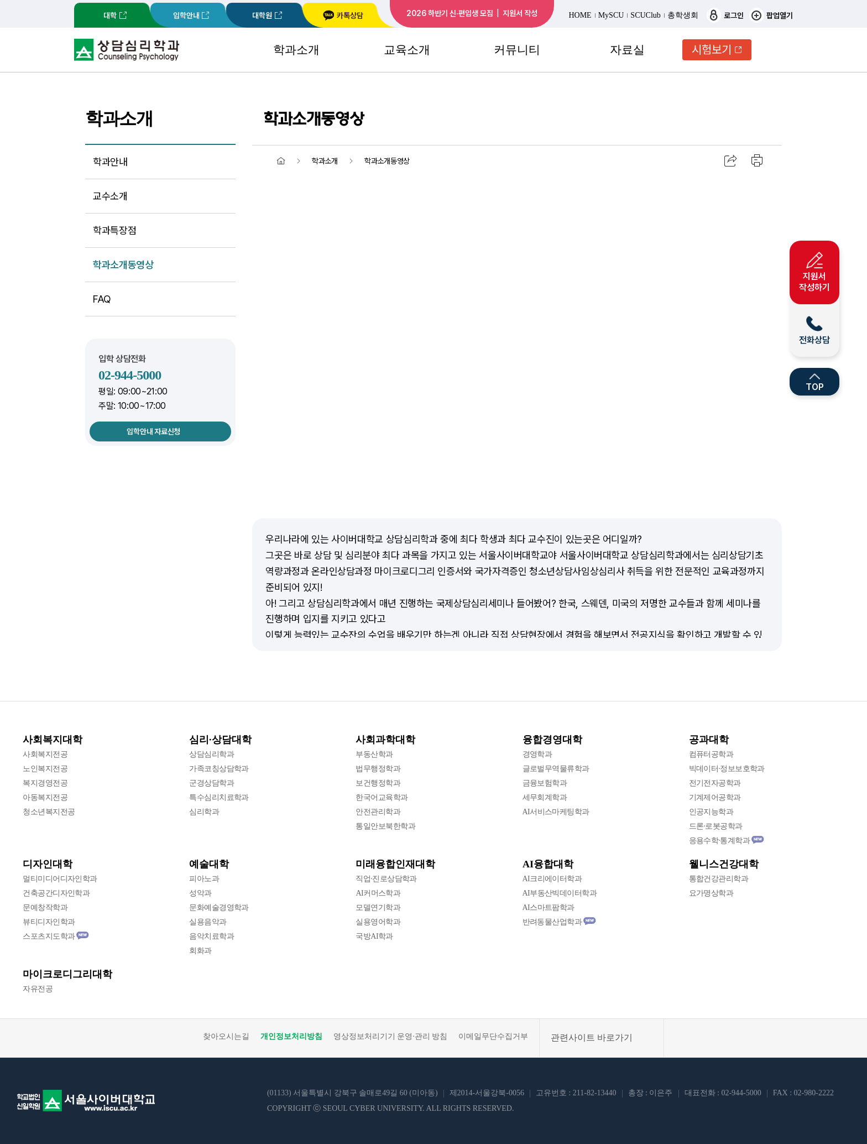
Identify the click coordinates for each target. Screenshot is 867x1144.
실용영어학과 (378, 922)
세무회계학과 (545, 797)
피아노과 (204, 879)
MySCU (611, 15)
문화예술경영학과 (219, 907)
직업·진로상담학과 (386, 879)
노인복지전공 (45, 769)
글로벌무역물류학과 (556, 769)
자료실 (627, 49)
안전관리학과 (378, 812)
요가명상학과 (711, 893)
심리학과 (204, 812)
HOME (579, 15)
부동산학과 (374, 754)
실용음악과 (207, 922)
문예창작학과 (45, 907)
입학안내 (186, 15)
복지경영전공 (45, 783)
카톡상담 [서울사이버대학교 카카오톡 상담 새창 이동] (343, 15)
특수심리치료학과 (219, 797)
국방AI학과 (374, 936)
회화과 (200, 951)
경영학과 (537, 754)
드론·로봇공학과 (716, 826)
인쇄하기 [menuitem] (757, 161)
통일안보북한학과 (385, 826)
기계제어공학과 (715, 797)
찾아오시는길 (226, 1036)
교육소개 (407, 49)
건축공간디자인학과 (56, 893)
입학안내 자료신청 (153, 431)
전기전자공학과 (715, 783)
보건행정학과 (378, 783)
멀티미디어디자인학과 (60, 879)
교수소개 (110, 196)
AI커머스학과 (378, 893)
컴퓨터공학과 (711, 754)
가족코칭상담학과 (219, 769)
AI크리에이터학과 (552, 879)
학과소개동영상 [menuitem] (387, 161)
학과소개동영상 (123, 265)
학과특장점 (114, 230)
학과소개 (296, 49)
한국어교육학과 (382, 797)
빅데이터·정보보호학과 (727, 769)
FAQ (102, 299)
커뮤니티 (517, 49)
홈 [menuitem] (280, 161)
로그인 (725, 15)
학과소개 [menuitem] (325, 161)
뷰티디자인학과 (49, 922)
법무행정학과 (378, 769)
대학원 (262, 15)
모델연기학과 (378, 907)
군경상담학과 (211, 783)
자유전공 (38, 989)
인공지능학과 (711, 812)
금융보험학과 (545, 783)
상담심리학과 (211, 754)
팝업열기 (771, 15)
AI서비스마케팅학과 (556, 812)
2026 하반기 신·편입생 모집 (449, 13)
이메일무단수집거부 (493, 1036)
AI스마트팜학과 (548, 907)
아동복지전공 (45, 797)
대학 (110, 15)
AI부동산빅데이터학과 (560, 893)
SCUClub (645, 15)
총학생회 (682, 15)
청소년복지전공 (49, 812)
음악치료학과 (211, 936)
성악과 (200, 893)
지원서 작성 (520, 13)
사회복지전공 (45, 754)
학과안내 (110, 162)
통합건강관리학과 (719, 879)
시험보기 (712, 49)
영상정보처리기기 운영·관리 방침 (390, 1036)
